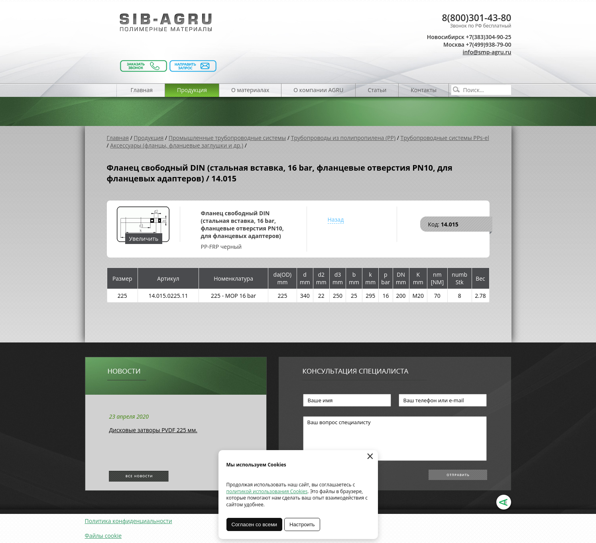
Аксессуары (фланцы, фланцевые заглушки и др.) (176, 145)
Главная (142, 90)
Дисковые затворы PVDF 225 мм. (153, 430)
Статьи (377, 90)
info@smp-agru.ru (487, 52)
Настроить (302, 524)
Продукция (192, 90)
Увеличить (144, 238)
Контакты (424, 90)
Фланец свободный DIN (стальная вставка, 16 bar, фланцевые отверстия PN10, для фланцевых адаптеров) (242, 224)
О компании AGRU (318, 90)
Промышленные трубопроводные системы (227, 138)
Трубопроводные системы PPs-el (445, 138)
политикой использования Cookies (267, 491)
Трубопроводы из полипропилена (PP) (343, 138)
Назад (336, 219)
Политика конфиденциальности (128, 521)
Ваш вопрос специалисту (395, 438)
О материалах (250, 90)
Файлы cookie (103, 535)
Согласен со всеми (254, 524)
